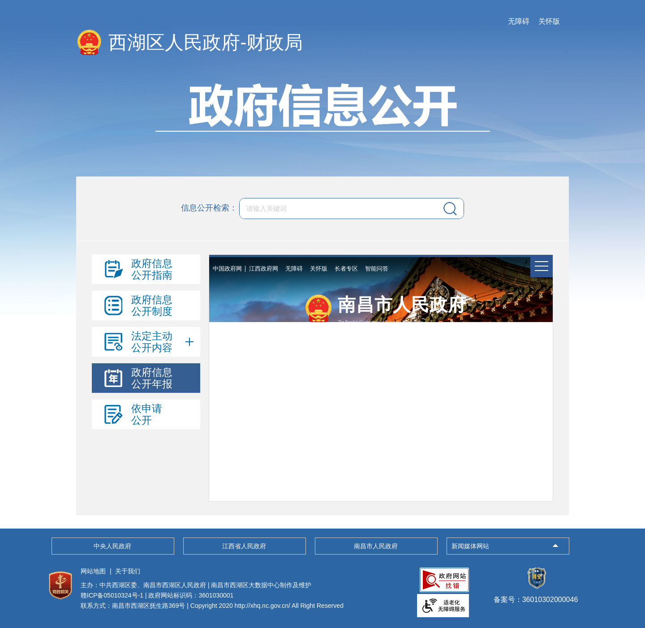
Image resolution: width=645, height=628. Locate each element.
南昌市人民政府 (376, 546)
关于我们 (127, 571)
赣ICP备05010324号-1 (112, 595)
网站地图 (93, 571)
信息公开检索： (209, 207)
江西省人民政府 (244, 546)
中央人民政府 (112, 546)
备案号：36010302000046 (536, 595)
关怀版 (549, 21)
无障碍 (518, 21)
